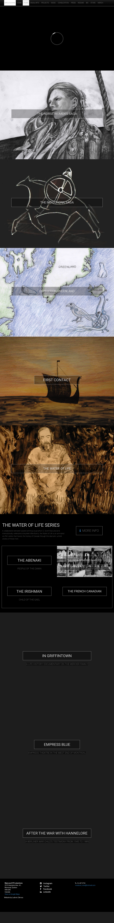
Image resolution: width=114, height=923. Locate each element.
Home (19, 3)
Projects (45, 3)
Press (73, 3)
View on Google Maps (12, 894)
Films (26, 3)
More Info (89, 530)
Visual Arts (34, 3)
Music (53, 3)
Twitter (45, 886)
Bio (87, 3)
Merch (100, 3)
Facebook (46, 889)
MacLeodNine (10, 3)
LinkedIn (45, 892)
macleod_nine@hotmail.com (85, 885)
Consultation (63, 3)
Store (93, 3)
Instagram (46, 883)
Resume (81, 3)
